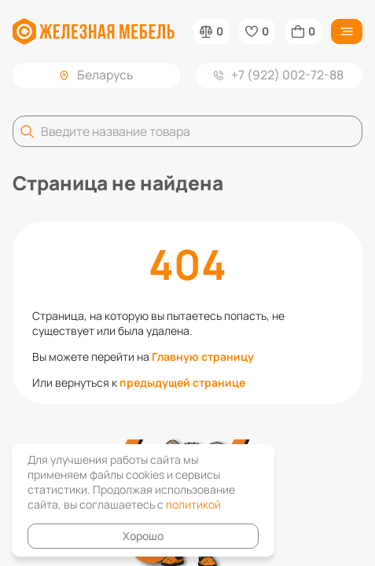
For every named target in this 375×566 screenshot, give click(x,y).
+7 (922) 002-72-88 (279, 74)
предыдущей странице (182, 382)
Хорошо (143, 535)
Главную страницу (203, 356)
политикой (193, 504)
